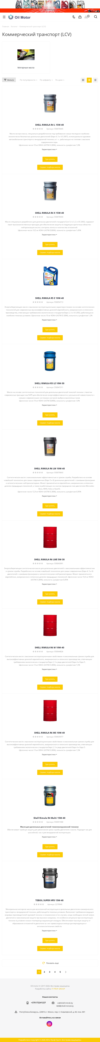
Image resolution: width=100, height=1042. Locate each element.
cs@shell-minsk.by (65, 1002)
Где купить (50, 159)
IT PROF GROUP (58, 988)
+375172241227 (38, 1002)
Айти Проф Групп (53, 1040)
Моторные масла (26, 67)
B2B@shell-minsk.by (65, 1006)
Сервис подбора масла (50, 167)
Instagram (49, 1024)
